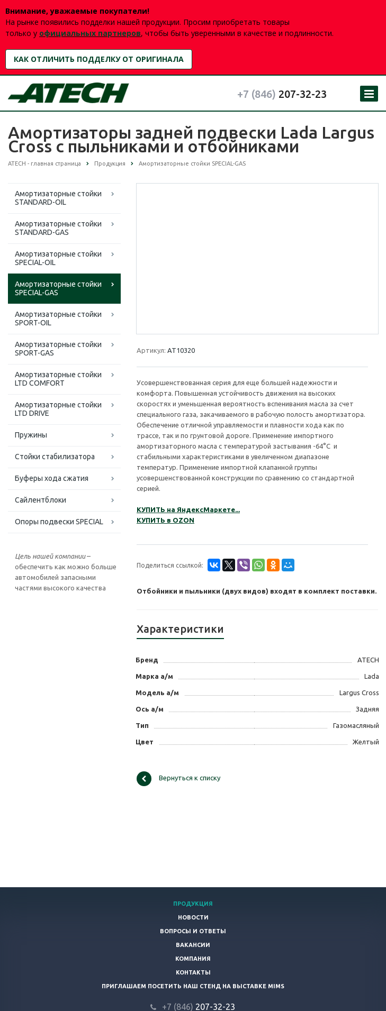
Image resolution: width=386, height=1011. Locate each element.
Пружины (31, 435)
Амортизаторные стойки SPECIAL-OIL (58, 258)
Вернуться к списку (178, 778)
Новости (193, 917)
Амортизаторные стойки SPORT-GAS (58, 348)
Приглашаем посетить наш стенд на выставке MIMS (193, 986)
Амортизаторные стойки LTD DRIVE (58, 408)
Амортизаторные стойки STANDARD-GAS (58, 228)
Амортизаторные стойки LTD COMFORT (58, 378)
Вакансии (193, 945)
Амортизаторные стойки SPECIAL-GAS (58, 288)
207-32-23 (282, 94)
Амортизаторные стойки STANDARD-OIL (58, 197)
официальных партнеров (90, 33)
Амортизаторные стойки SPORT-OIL (58, 318)
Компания (193, 958)
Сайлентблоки (40, 500)
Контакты (193, 972)
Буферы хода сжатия (51, 478)
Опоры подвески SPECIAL (59, 521)
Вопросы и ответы (193, 931)
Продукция (193, 903)
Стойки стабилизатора (55, 456)
